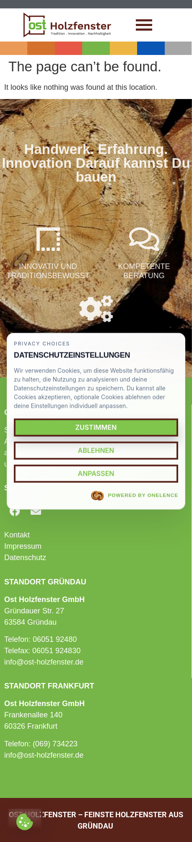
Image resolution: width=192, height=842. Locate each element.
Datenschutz (25, 557)
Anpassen (96, 473)
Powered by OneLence (134, 495)
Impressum (23, 546)
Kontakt (17, 535)
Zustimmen (96, 427)
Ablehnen (96, 450)
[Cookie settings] (25, 818)
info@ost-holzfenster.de (43, 662)
